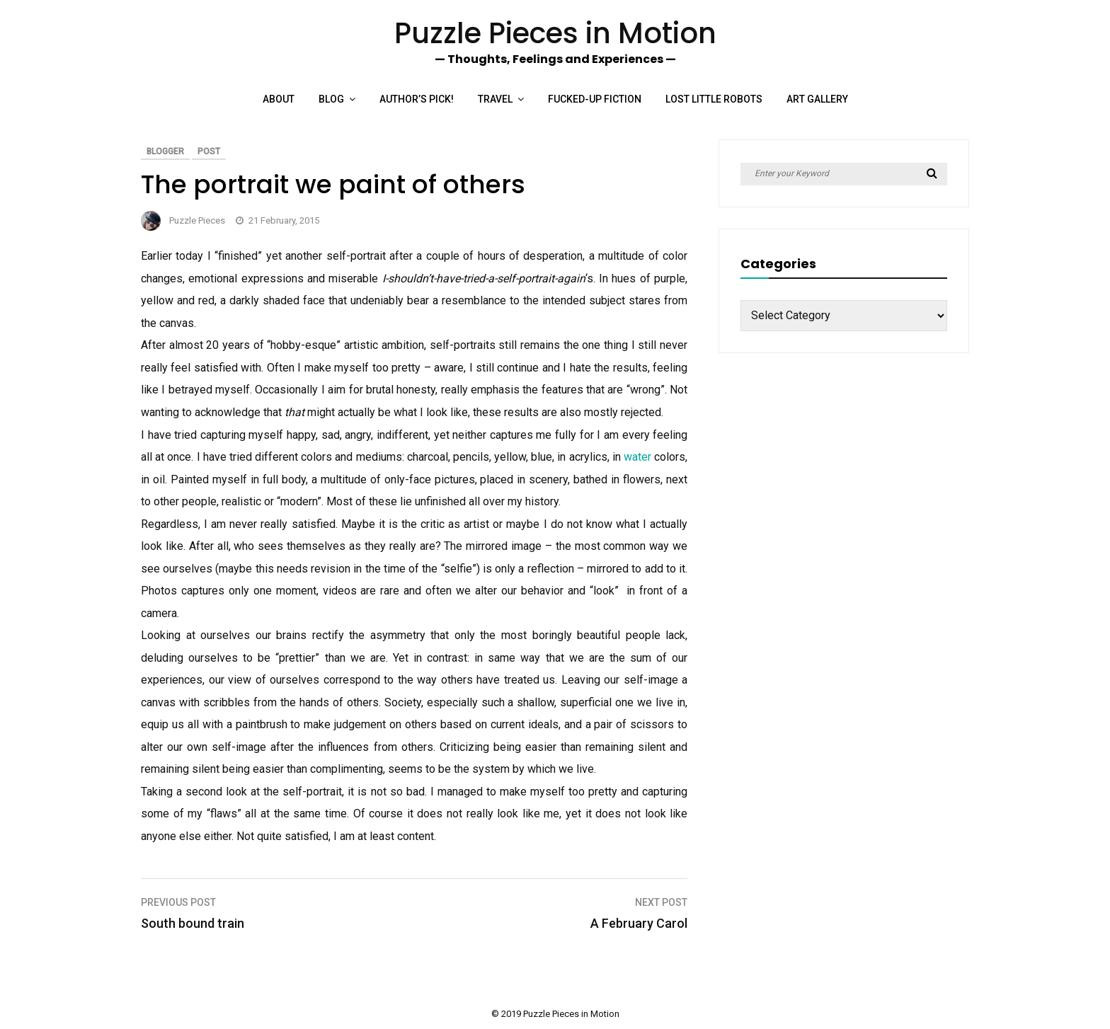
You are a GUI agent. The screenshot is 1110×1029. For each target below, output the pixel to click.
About (278, 99)
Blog (331, 99)
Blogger (165, 151)
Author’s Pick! (416, 99)
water (637, 457)
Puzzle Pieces (197, 220)
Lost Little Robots (713, 99)
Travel (495, 99)
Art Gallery (817, 99)
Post (209, 151)
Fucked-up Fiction (594, 99)
